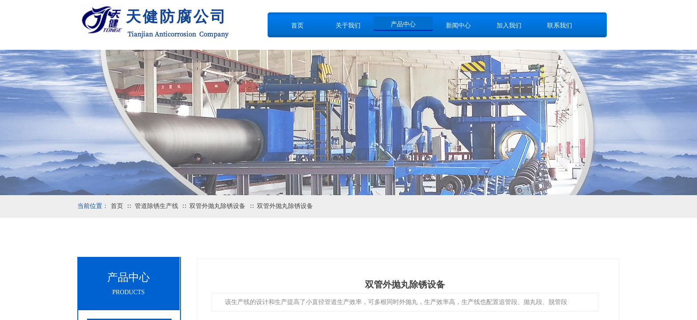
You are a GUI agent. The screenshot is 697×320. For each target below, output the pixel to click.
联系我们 (559, 25)
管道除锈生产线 (156, 206)
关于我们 (348, 25)
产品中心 (403, 24)
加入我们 (509, 25)
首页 (297, 25)
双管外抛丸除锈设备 (217, 206)
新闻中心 (458, 25)
